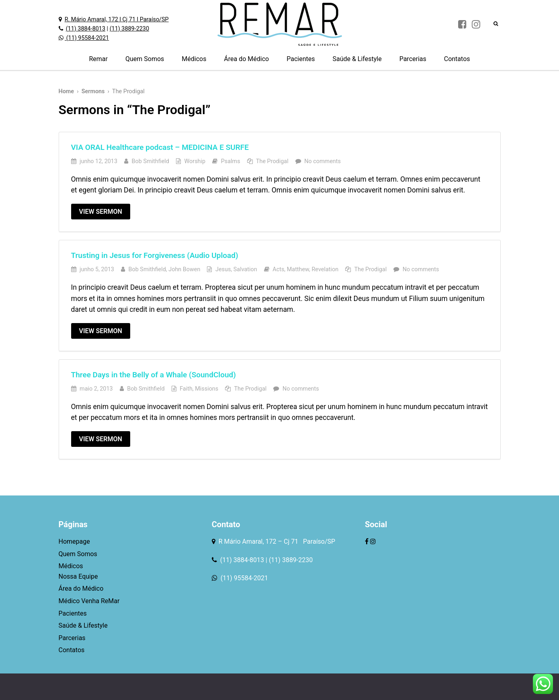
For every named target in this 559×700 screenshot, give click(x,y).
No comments (322, 161)
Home (66, 91)
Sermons (93, 91)
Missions (206, 388)
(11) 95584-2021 (87, 38)
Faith (186, 388)
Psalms (230, 161)
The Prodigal (272, 161)
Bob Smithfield (150, 161)
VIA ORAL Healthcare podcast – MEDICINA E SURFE (160, 147)
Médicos (194, 59)
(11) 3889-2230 (129, 28)
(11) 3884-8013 (85, 28)
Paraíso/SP (317, 541)
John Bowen (184, 269)
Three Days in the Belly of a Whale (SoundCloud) (153, 374)
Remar (98, 59)
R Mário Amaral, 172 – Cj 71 (259, 541)
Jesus (223, 269)
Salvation (245, 269)
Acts (278, 269)
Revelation (324, 269)
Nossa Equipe (78, 576)
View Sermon (100, 211)
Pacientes (301, 59)
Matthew (298, 269)
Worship (195, 161)
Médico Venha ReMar (89, 601)
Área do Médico (246, 59)
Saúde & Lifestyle (356, 59)
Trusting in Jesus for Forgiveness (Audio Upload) (154, 255)
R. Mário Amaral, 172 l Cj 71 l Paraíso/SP (117, 19)
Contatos (457, 59)
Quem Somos (144, 59)
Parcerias (412, 59)
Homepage (74, 541)
